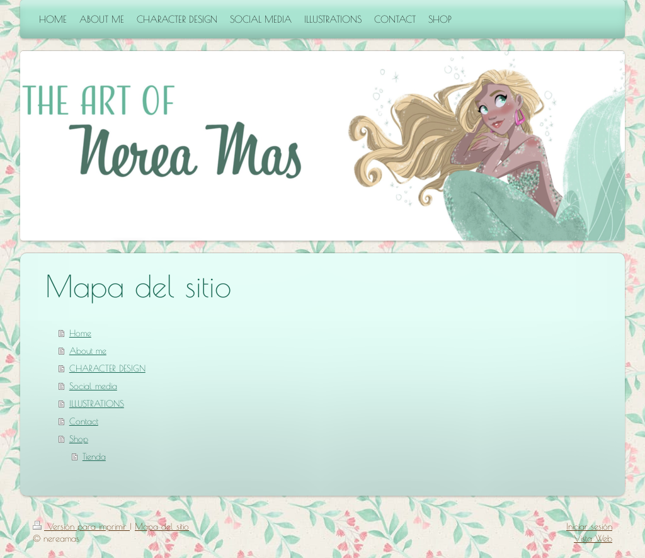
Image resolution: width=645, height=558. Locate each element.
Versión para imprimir (81, 526)
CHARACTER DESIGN (107, 368)
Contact (83, 421)
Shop (78, 439)
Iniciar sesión (589, 526)
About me (87, 351)
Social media (93, 386)
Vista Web (593, 538)
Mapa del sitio (162, 526)
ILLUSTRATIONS (96, 404)
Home (80, 333)
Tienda (94, 457)
